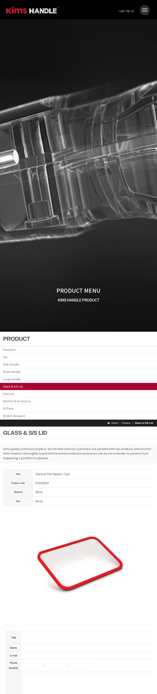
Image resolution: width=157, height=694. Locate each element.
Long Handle (11, 379)
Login (122, 10)
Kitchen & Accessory (17, 401)
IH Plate (8, 408)
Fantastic (9, 350)
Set (5, 357)
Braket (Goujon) (14, 416)
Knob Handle (12, 372)
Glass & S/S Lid (13, 386)
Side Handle (11, 364)
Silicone (8, 394)
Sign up (130, 10)
